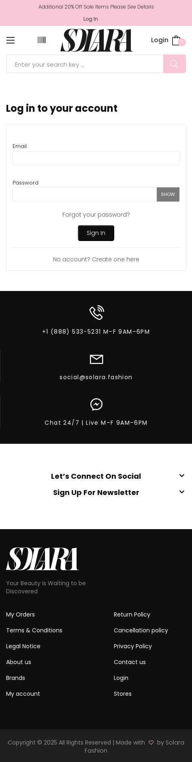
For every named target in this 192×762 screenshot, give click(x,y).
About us (18, 662)
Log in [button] (90, 19)
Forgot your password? (96, 215)
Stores (123, 694)
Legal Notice (23, 646)
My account (23, 694)
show (168, 194)
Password (25, 183)
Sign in (96, 233)
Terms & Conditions (34, 630)
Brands (15, 678)
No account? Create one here (96, 259)
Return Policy (132, 614)
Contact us (130, 662)
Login (160, 40)
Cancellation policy (141, 630)
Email (20, 146)
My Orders (20, 614)
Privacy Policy (133, 646)
